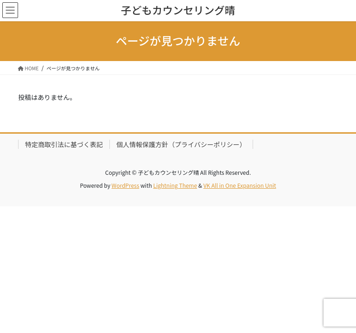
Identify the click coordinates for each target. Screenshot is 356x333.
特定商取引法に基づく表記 (64, 144)
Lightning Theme (175, 185)
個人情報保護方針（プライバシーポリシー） (181, 144)
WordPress (126, 185)
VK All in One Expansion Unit (239, 185)
